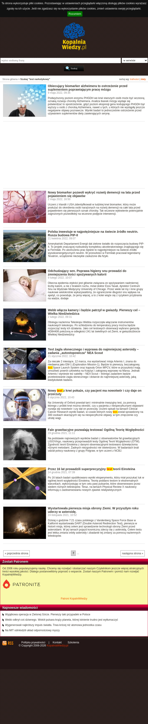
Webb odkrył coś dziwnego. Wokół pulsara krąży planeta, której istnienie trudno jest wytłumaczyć (61, 619)
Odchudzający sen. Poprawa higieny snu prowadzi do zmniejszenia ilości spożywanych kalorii (87, 272)
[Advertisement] (75, 154)
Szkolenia (73, 642)
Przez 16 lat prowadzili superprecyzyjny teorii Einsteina (91, 469)
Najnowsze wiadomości (20, 607)
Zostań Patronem (15, 561)
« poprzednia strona (16, 553)
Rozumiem (75, 13)
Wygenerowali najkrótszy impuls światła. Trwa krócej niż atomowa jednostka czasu (53, 625)
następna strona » (132, 553)
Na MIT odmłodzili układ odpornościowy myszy (32, 630)
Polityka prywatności (33, 642)
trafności (134, 79)
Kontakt (57, 642)
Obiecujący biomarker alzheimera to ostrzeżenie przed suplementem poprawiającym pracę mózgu (88, 87)
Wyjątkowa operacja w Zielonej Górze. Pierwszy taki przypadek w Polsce (47, 614)
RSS (10, 643)
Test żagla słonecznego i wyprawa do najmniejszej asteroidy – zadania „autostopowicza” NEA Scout (93, 351)
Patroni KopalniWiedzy (74, 598)
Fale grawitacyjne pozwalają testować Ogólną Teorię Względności (96, 430)
